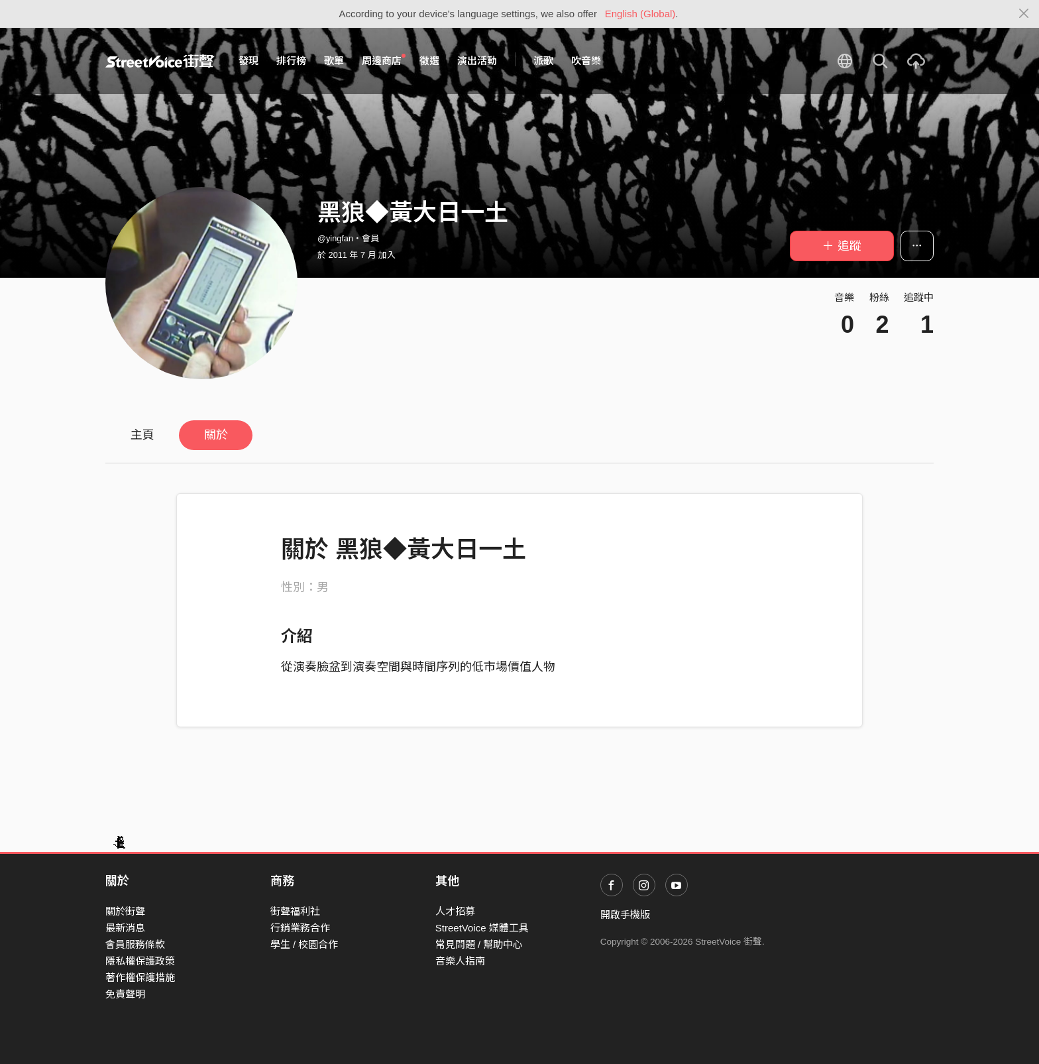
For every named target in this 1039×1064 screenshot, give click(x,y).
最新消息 (125, 927)
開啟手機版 (625, 914)
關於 (216, 435)
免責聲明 (125, 994)
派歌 (543, 60)
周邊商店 (384, 60)
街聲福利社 (295, 911)
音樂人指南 (460, 961)
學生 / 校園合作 (304, 944)
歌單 (334, 60)
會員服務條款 (135, 944)
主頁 (142, 435)
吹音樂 (586, 60)
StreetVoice (160, 61)
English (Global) (640, 13)
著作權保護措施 (140, 977)
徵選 (429, 60)
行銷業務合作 (300, 927)
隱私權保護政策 (140, 961)
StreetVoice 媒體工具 (482, 927)
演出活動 (477, 60)
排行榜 (291, 60)
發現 (248, 60)
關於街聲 (125, 911)
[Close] (1024, 14)
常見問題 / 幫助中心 (479, 944)
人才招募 (455, 911)
